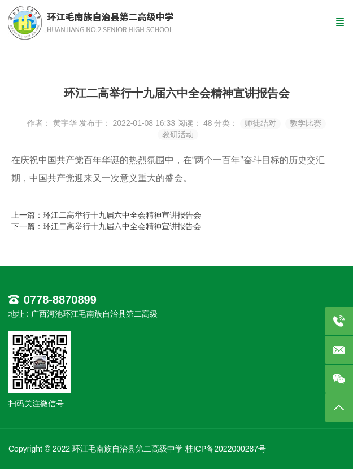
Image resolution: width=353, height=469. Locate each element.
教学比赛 (305, 123)
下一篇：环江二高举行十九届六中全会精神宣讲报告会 (106, 226)
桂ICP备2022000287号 (225, 448)
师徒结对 (260, 123)
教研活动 (178, 134)
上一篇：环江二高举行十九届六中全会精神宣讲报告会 (106, 215)
